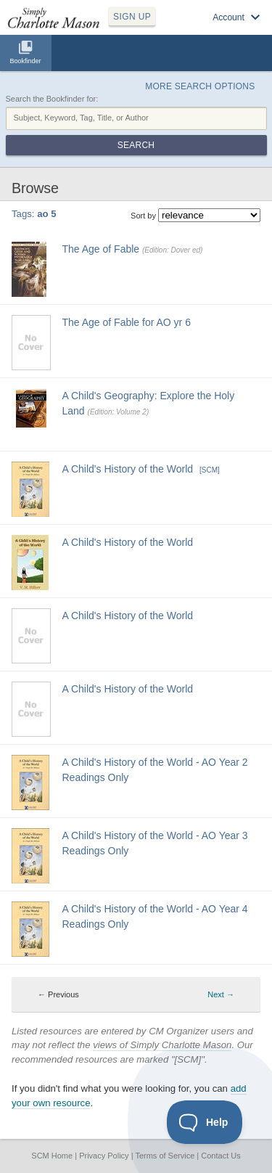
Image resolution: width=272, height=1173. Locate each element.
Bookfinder (25, 61)
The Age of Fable (101, 249)
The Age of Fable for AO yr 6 (126, 322)
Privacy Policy (103, 1155)
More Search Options (200, 86)
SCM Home (52, 1155)
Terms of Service (164, 1155)
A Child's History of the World (128, 469)
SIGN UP (132, 17)
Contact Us (220, 1155)
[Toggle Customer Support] (205, 1122)
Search (136, 145)
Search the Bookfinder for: (52, 98)
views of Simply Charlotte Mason (162, 1044)
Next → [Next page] (220, 994)
